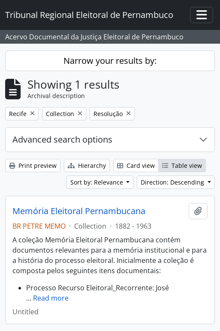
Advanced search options (62, 139)
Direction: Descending (173, 182)
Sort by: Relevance (97, 182)
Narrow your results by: (110, 60)
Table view (182, 165)
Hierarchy (87, 165)
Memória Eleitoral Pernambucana (78, 211)
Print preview (33, 165)
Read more (51, 298)
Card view (136, 165)
